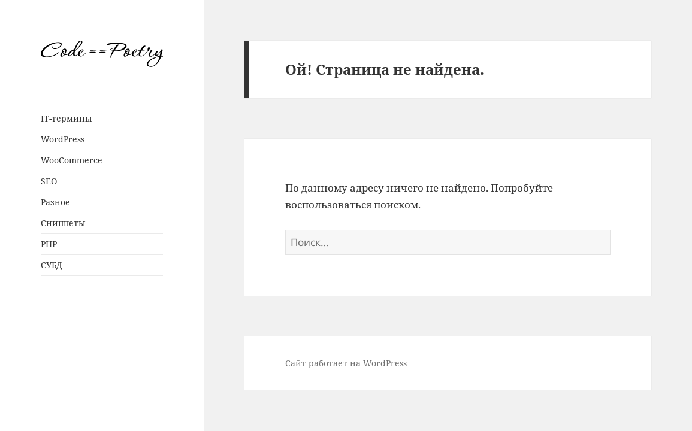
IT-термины (66, 118)
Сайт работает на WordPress (346, 363)
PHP (49, 244)
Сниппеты (63, 223)
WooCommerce (71, 160)
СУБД (51, 265)
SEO (49, 181)
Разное (55, 202)
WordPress (62, 139)
